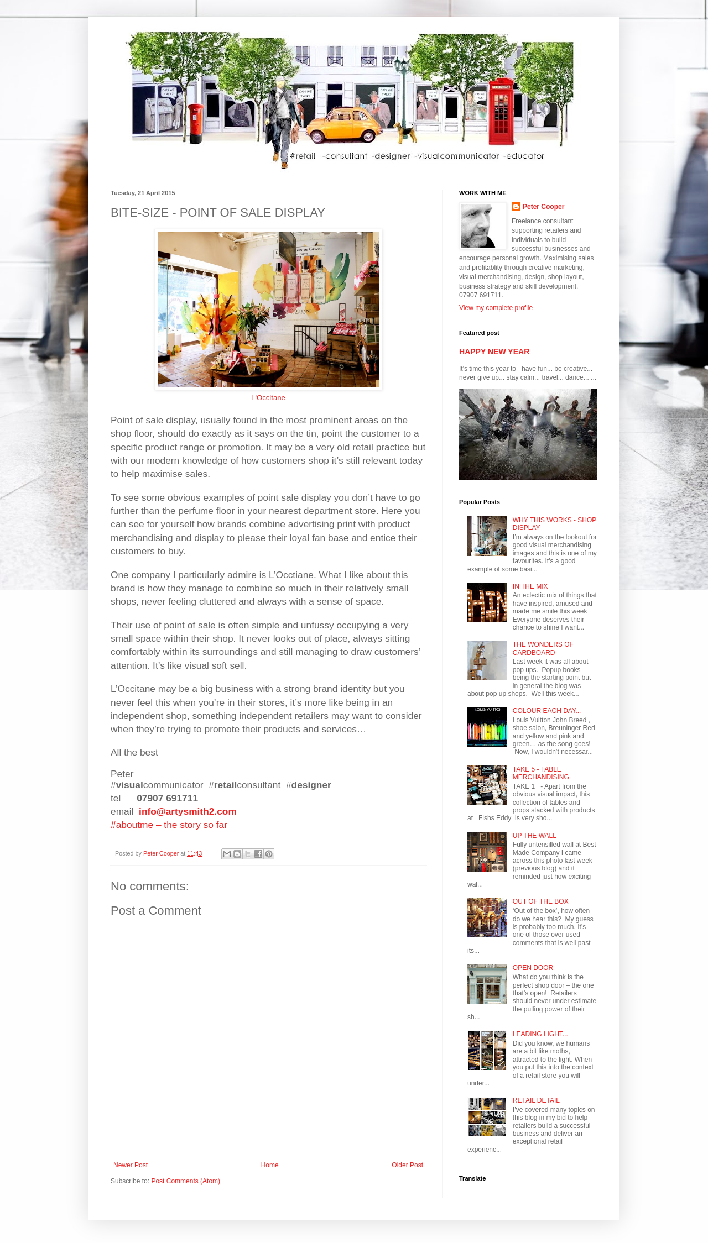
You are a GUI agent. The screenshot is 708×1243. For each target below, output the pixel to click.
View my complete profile (496, 308)
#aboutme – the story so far (169, 824)
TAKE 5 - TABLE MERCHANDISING (541, 773)
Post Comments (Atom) (185, 1181)
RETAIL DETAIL (536, 1100)
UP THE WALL (534, 836)
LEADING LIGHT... (540, 1034)
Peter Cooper (543, 207)
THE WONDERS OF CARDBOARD (543, 648)
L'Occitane (268, 398)
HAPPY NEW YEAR (494, 351)
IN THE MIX (530, 586)
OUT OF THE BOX (541, 901)
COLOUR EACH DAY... (547, 711)
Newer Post (130, 1165)
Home (270, 1165)
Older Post (407, 1165)
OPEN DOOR (533, 968)
